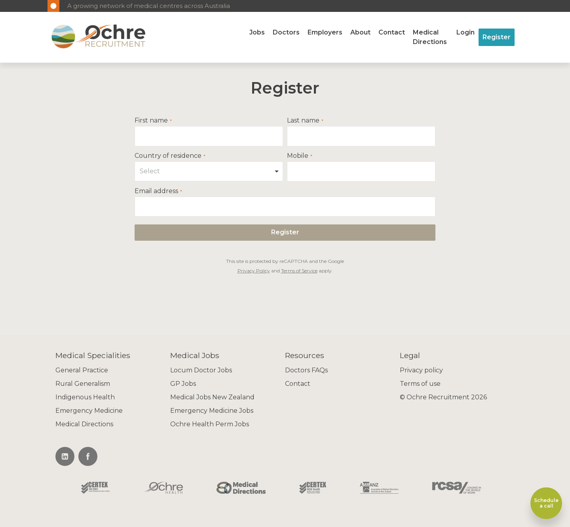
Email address (156, 191)
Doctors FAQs (306, 370)
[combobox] (209, 171)
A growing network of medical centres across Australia (148, 6)
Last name (303, 120)
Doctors (286, 32)
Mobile (297, 155)
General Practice (81, 370)
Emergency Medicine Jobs (211, 410)
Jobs (257, 32)
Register (497, 37)
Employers (325, 32)
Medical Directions (430, 37)
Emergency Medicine (89, 410)
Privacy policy (421, 370)
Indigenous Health (85, 397)
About (360, 32)
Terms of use (420, 383)
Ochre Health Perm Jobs (209, 424)
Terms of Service (299, 271)
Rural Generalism (82, 383)
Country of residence (168, 155)
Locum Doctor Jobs (201, 370)
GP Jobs (183, 383)
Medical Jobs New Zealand (212, 397)
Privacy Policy (254, 271)
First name (151, 120)
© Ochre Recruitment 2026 (443, 397)
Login (465, 32)
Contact (391, 32)
